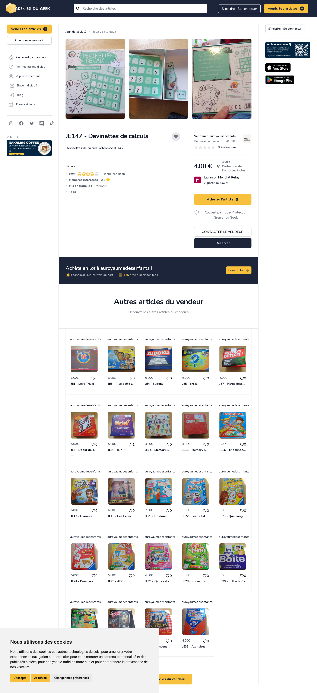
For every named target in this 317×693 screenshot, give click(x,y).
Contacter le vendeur (223, 232)
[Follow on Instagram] (11, 123)
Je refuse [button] (40, 678)
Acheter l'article (223, 199)
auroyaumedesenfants (224, 136)
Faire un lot (238, 270)
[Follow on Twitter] (31, 123)
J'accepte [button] (20, 678)
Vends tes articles (286, 8)
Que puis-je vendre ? (29, 40)
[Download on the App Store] (278, 67)
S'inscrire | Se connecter (239, 8)
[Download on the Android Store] (279, 79)
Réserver (223, 243)
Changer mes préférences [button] (71, 678)
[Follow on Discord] (41, 123)
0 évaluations (227, 147)
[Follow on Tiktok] (52, 123)
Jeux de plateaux (104, 32)
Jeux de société (76, 32)
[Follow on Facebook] (21, 123)
